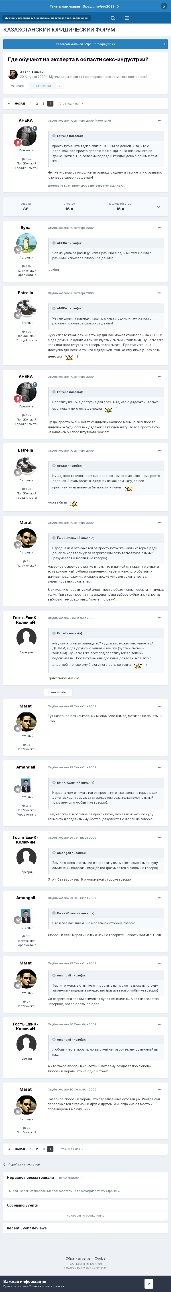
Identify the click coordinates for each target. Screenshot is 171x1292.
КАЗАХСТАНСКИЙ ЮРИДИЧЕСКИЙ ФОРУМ (59, 29)
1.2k (26, 331)
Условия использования (46, 1286)
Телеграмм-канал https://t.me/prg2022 (82, 6)
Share (17, 85)
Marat (26, 522)
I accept (154, 1284)
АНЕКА (26, 120)
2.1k (26, 805)
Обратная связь (78, 1258)
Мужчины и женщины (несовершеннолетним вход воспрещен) (98, 77)
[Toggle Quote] (54, 136)
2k (26, 561)
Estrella (25, 292)
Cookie (100, 1258)
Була (26, 227)
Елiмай (38, 72)
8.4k (26, 159)
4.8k (26, 266)
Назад (20, 103)
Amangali (25, 767)
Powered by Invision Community (85, 1267)
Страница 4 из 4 (71, 103)
